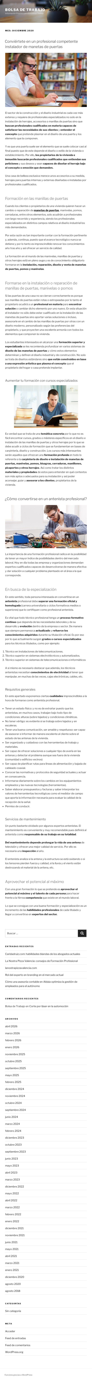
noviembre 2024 (15, 1095)
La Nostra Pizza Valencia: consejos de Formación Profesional (41, 960)
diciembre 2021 (14, 1228)
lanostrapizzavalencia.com (21, 967)
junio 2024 (11, 1116)
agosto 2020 (13, 1283)
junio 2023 (11, 1158)
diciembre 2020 (14, 1276)
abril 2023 (11, 1172)
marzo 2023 (12, 1179)
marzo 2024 (12, 1123)
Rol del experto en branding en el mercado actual (34, 974)
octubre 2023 (13, 1144)
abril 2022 (11, 1200)
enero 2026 (12, 1047)
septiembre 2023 (15, 1151)
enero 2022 (12, 1221)
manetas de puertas (46, 210)
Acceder (10, 1331)
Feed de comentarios (17, 1345)
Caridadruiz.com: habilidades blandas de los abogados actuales (42, 953)
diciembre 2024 (14, 1088)
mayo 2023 (12, 1165)
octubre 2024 (13, 1102)
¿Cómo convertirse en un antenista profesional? (46, 499)
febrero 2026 (13, 1040)
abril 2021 (11, 1256)
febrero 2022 (13, 1214)
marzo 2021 (12, 1263)
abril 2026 (11, 1026)
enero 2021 (12, 1269)
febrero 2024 (13, 1130)
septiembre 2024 (15, 1109)
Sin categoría (13, 1311)
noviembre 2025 (15, 1054)
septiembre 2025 (15, 1068)
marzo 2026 (12, 1033)
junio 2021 (11, 1242)
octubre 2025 (13, 1061)
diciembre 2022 (14, 1186)
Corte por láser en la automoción (48, 1006)
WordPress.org (14, 1352)
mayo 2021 (11, 1249)
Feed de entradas (15, 1338)
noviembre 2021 (15, 1235)
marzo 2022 (12, 1207)
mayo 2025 (12, 1075)
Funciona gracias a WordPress (18, 1375)
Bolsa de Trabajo (25, 10)
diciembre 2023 (14, 1137)
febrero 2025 (13, 1082)
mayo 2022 (12, 1193)
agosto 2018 (12, 1290)
